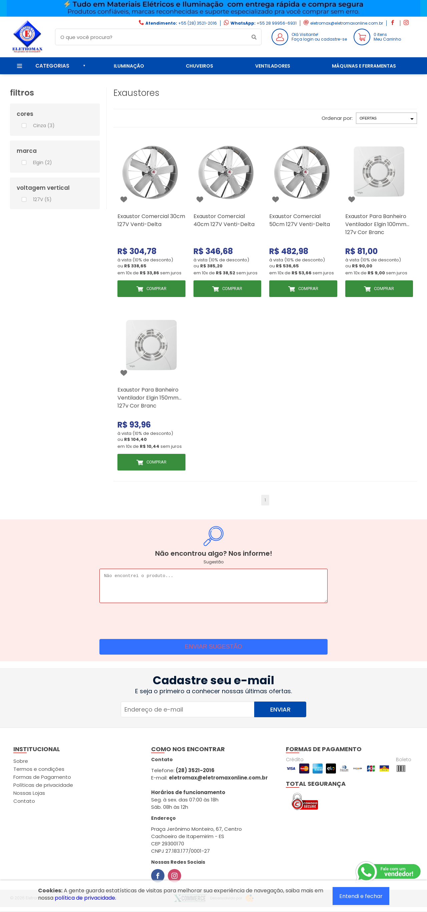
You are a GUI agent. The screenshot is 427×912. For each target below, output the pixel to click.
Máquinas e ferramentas (364, 66)
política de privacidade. (85, 898)
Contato (24, 805)
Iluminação (129, 66)
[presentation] (213, 624)
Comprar (156, 288)
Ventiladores (272, 66)
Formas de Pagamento (42, 781)
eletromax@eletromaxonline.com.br (346, 23)
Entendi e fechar (361, 896)
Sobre (20, 765)
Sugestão (213, 562)
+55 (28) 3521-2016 (197, 23)
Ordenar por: (337, 118)
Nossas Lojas (29, 797)
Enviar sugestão (213, 651)
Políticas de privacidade (43, 789)
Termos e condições (38, 773)
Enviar (280, 714)
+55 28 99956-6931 (277, 23)
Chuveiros (199, 66)
